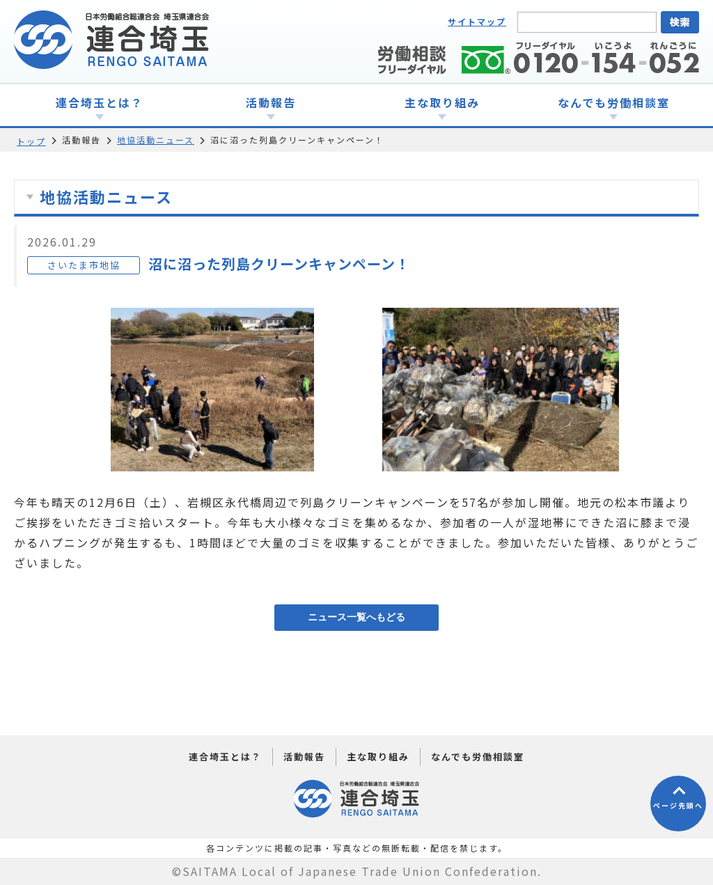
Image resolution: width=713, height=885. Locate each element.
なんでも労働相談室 (477, 756)
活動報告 (304, 756)
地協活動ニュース (155, 140)
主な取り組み (378, 756)
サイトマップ (477, 21)
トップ (31, 141)
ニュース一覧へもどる (356, 616)
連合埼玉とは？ (225, 756)
